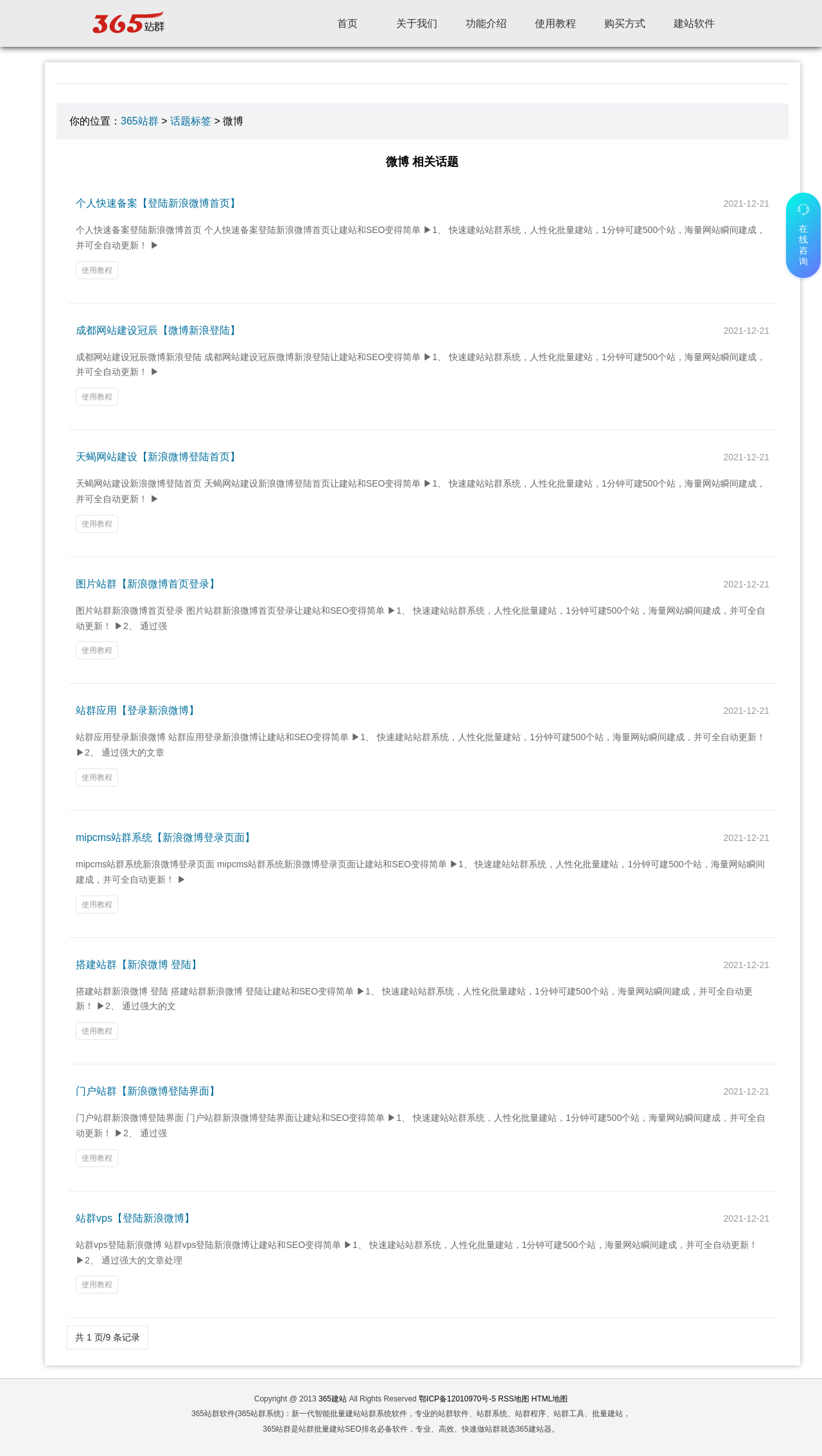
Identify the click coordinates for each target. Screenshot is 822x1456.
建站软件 (694, 23)
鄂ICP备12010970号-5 (457, 1398)
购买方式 (624, 23)
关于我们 (416, 23)
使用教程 (555, 23)
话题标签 (190, 121)
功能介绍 (486, 23)
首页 (347, 23)
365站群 (140, 121)
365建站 (333, 1398)
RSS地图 (514, 1398)
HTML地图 (550, 1398)
